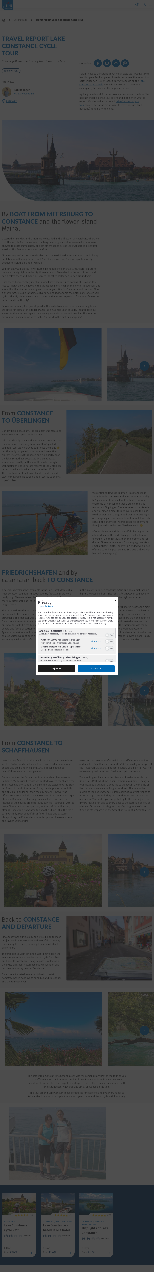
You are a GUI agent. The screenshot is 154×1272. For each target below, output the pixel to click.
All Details (96, 641)
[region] (77, 645)
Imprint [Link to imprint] (41, 606)
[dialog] (77, 636)
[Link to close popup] (115, 601)
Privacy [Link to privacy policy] (49, 606)
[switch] (110, 634)
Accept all (96, 668)
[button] (107, 635)
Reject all (56, 668)
